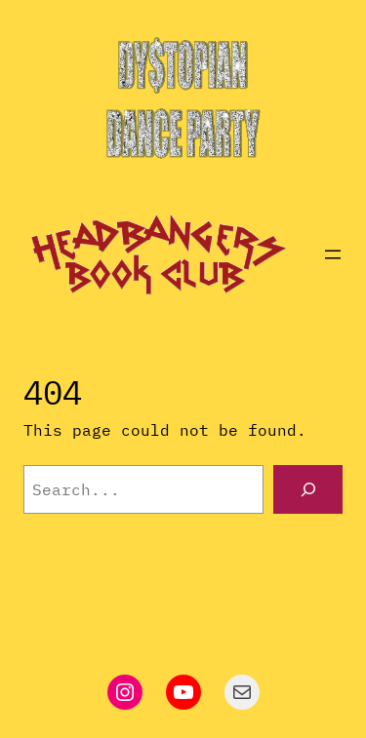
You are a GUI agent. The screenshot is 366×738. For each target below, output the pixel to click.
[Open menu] (333, 254)
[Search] (308, 489)
